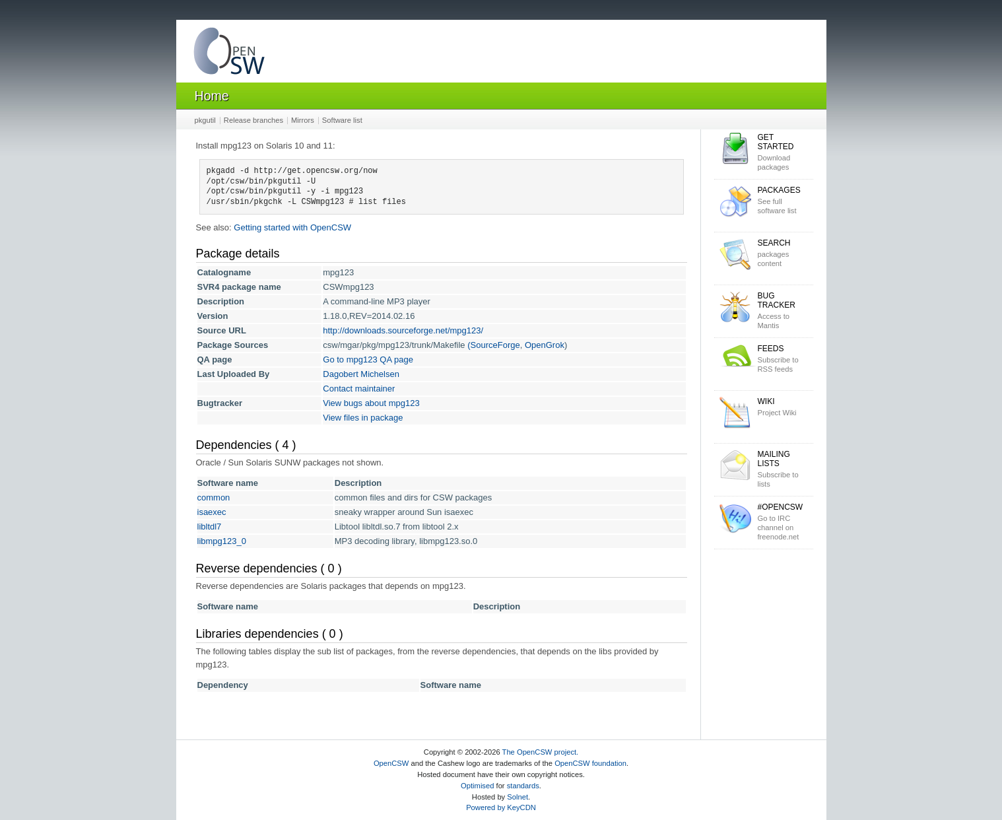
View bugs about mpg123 (371, 403)
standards (523, 786)
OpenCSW (391, 763)
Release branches (253, 120)
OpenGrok (544, 345)
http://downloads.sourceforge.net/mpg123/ (403, 330)
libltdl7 (209, 526)
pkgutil (205, 120)
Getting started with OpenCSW (292, 227)
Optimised (477, 786)
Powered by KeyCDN (501, 807)
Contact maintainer (359, 388)
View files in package (363, 418)
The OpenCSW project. (540, 752)
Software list (342, 120)
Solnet (517, 797)
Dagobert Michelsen (361, 374)
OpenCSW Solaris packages (229, 54)
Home (212, 95)
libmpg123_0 (221, 541)
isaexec (211, 512)
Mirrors (302, 120)
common (213, 497)
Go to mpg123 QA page (368, 359)
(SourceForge (493, 345)
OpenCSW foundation (590, 763)
